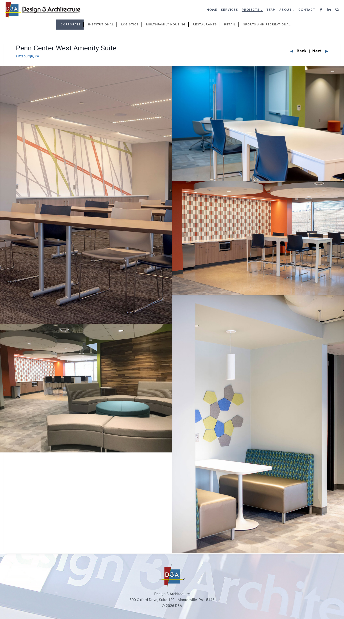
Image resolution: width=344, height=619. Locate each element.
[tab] (70, 25)
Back (298, 51)
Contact (306, 10)
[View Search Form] (337, 10)
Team (271, 10)
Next (320, 51)
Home (212, 10)
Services (229, 10)
